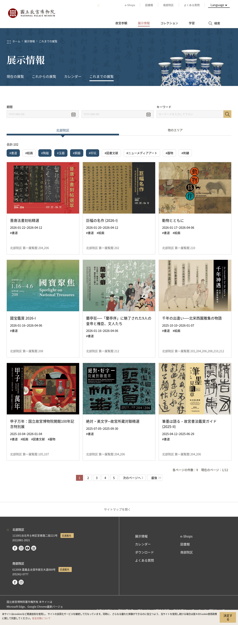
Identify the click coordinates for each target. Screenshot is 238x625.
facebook (14, 548)
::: (98, 5)
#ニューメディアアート (141, 153)
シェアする (198, 95)
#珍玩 (92, 153)
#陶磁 (45, 153)
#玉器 (61, 153)
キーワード (164, 107)
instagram (21, 548)
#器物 (169, 153)
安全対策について (41, 618)
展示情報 (29, 41)
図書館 (185, 544)
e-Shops (186, 536)
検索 (227, 114)
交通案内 (66, 535)
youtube (27, 548)
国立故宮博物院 (31, 13)
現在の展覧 (15, 76)
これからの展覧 (44, 76)
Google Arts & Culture (33, 548)
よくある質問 (144, 560)
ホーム (16, 41)
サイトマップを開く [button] (117, 509)
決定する (227, 617)
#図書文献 (111, 153)
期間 (10, 107)
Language (217, 5)
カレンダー (72, 76)
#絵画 (29, 153)
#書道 (13, 153)
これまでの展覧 (48, 41)
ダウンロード (144, 552)
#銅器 (76, 153)
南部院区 (186, 552)
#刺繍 (185, 153)
